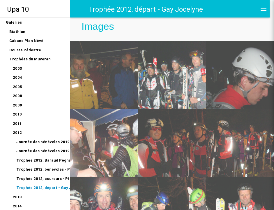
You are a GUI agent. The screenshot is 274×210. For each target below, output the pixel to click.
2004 (17, 77)
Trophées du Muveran (30, 59)
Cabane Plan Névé (26, 40)
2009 (17, 105)
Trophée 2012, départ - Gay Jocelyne (43, 187)
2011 (17, 123)
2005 (17, 86)
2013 (17, 197)
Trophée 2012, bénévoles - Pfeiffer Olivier (43, 169)
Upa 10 (18, 9)
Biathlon (17, 31)
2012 (17, 132)
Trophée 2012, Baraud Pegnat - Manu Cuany (43, 160)
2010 (17, 114)
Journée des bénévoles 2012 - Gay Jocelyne (43, 141)
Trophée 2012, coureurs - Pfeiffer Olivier (43, 178)
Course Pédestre (25, 50)
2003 (17, 68)
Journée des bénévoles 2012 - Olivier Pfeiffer (43, 150)
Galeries (14, 22)
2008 (17, 95)
